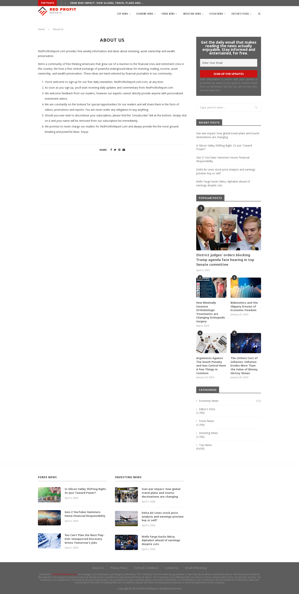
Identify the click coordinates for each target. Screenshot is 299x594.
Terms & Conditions (146, 568)
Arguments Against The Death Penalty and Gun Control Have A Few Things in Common (211, 365)
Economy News (144, 13)
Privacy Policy (118, 568)
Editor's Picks (207, 409)
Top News (122, 13)
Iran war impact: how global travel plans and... (107, 3)
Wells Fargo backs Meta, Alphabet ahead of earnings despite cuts (161, 540)
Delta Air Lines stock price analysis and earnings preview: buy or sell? (163, 516)
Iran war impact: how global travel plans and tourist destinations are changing (227, 135)
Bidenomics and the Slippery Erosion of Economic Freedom (244, 306)
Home (41, 29)
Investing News (192, 13)
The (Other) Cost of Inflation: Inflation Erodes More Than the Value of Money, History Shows (244, 365)
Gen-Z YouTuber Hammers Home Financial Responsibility (85, 514)
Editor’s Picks (240, 13)
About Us (98, 568)
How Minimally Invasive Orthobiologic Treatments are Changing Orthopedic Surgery (210, 312)
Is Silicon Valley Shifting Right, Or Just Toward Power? (85, 491)
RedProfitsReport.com (64, 574)
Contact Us (172, 568)
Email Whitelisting (196, 568)
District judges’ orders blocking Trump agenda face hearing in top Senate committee (225, 260)
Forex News (168, 13)
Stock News (216, 13)
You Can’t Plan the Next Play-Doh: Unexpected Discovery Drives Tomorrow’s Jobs (84, 538)
